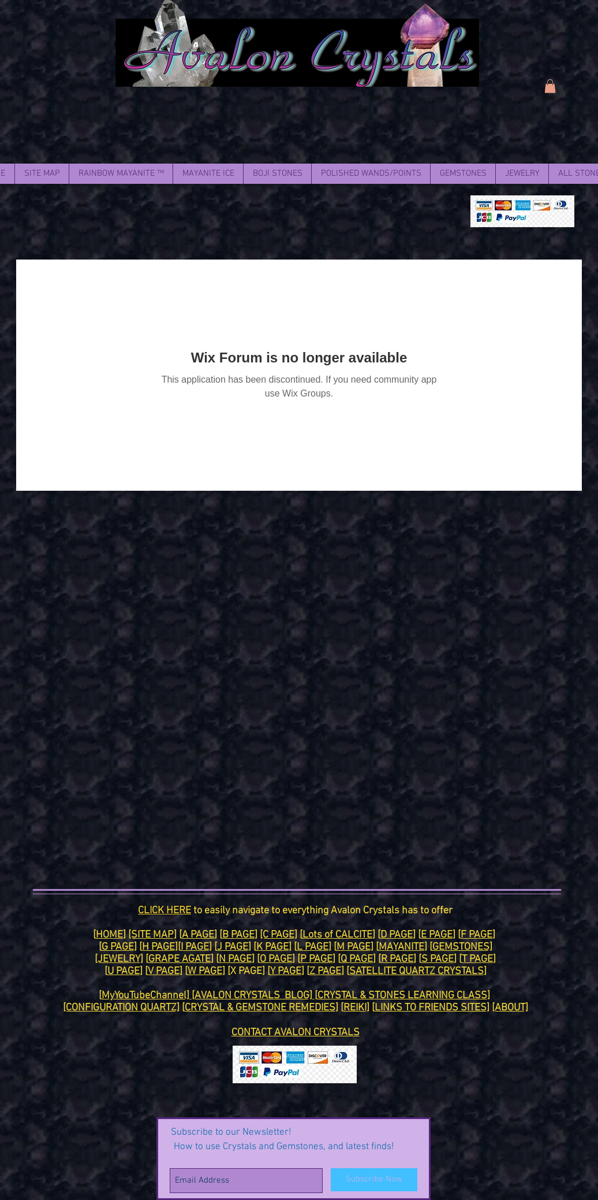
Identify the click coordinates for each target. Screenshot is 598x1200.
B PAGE (238, 935)
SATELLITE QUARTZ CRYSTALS (416, 971)
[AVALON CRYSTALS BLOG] (253, 996)
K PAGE (272, 947)
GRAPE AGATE (179, 959)
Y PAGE (285, 971)
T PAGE (477, 959)
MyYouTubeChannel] (147, 996)
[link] (550, 86)
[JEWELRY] (119, 959)
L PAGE (312, 947)
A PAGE (198, 935)
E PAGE (437, 935)
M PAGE (354, 947)
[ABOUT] (510, 1008)
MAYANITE (401, 947)
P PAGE (316, 959)
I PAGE (195, 947)
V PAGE (164, 971)
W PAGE (205, 971)
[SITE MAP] (152, 935)
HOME (109, 935)
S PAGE (437, 959)
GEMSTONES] (462, 947)
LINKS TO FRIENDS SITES (431, 1008)
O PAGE (276, 959)
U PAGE (123, 971)
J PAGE (232, 947)
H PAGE (158, 947)
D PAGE (396, 935)
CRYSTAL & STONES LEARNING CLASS (402, 996)
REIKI (355, 1008)
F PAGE (476, 935)
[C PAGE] (278, 935)
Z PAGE (325, 971)
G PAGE (118, 947)
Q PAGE (357, 959)
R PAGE (397, 959)
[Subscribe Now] (374, 1179)
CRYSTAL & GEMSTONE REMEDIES (260, 1008)
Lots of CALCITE (337, 935)
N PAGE (235, 959)
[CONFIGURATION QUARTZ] (121, 1008)
